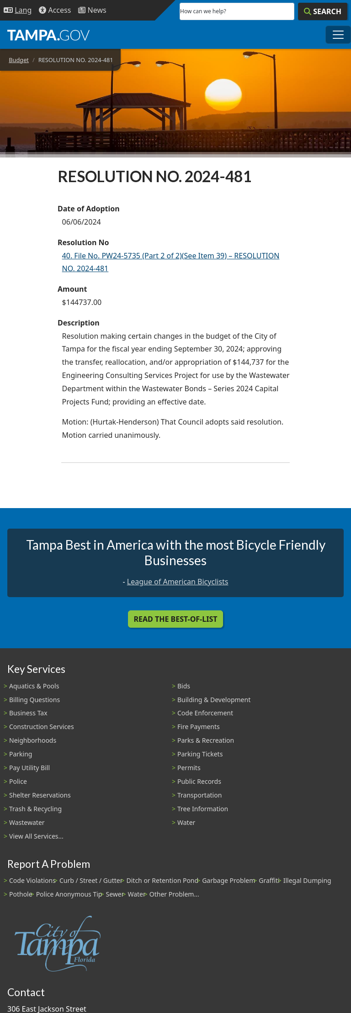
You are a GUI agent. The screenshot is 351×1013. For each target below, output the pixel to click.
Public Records (199, 781)
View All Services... (36, 836)
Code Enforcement (205, 713)
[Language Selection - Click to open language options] (17, 10)
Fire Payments (198, 726)
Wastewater (27, 822)
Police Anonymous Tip (69, 894)
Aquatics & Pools (34, 686)
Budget (19, 60)
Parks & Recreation (205, 740)
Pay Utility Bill (29, 767)
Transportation (199, 795)
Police (18, 781)
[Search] (322, 11)
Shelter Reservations (40, 795)
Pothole (20, 894)
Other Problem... (174, 894)
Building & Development (213, 699)
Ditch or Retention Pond (163, 880)
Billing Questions (34, 699)
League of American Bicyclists (178, 582)
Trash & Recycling (35, 808)
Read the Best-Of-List (176, 619)
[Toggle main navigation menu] (338, 35)
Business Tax (28, 713)
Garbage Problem (228, 880)
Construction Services (41, 726)
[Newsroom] (92, 10)
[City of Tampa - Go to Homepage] (48, 34)
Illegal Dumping (307, 880)
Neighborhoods (32, 740)
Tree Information (202, 808)
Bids (183, 686)
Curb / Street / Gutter (91, 880)
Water (186, 822)
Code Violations (32, 880)
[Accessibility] (54, 10)
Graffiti (269, 880)
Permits (189, 767)
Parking (20, 754)
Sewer (115, 894)
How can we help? (203, 11)
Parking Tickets (200, 754)
